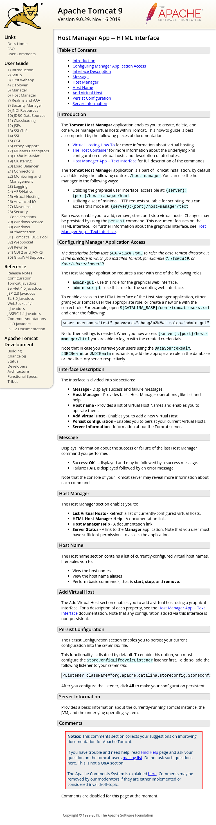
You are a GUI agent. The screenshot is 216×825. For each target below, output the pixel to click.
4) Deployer (18, 85)
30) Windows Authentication (21, 229)
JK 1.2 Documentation (26, 328)
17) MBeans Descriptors (28, 150)
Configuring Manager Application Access (109, 66)
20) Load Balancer (23, 166)
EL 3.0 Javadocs (21, 298)
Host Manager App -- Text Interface (105, 161)
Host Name (83, 87)
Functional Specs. (23, 376)
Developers (17, 366)
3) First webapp (21, 79)
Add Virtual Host (87, 92)
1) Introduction (20, 69)
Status (13, 361)
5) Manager (17, 90)
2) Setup (15, 74)
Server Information (90, 103)
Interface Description (92, 71)
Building (15, 351)
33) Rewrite (17, 247)
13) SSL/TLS (18, 130)
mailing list (132, 759)
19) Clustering (20, 161)
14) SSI (13, 135)
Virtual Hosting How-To (94, 144)
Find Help (149, 754)
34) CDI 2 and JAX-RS (25, 252)
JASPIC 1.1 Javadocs (24, 313)
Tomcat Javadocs (22, 283)
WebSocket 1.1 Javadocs (20, 306)
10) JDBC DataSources (27, 115)
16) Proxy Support (23, 145)
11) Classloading (22, 120)
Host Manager (85, 82)
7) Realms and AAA (24, 100)
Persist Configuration (92, 98)
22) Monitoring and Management (24, 179)
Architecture (18, 371)
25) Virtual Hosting (24, 196)
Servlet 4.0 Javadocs (25, 288)
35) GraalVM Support (26, 257)
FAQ (11, 48)
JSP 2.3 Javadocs (21, 293)
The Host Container (90, 150)
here (152, 775)
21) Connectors (21, 171)
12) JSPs (14, 125)
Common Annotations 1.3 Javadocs (27, 321)
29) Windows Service (25, 221)
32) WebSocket (20, 242)
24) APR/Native (20, 191)
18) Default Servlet (24, 155)
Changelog (17, 356)
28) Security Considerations (22, 214)
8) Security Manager (25, 105)
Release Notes (20, 273)
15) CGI (14, 140)
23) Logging (18, 186)
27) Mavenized (20, 206)
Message (81, 76)
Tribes (13, 381)
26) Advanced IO (22, 201)
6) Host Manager (22, 95)
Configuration (20, 278)
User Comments (22, 53)
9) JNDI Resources (23, 110)
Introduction (84, 60)
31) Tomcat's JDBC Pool (28, 237)
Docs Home (18, 43)
